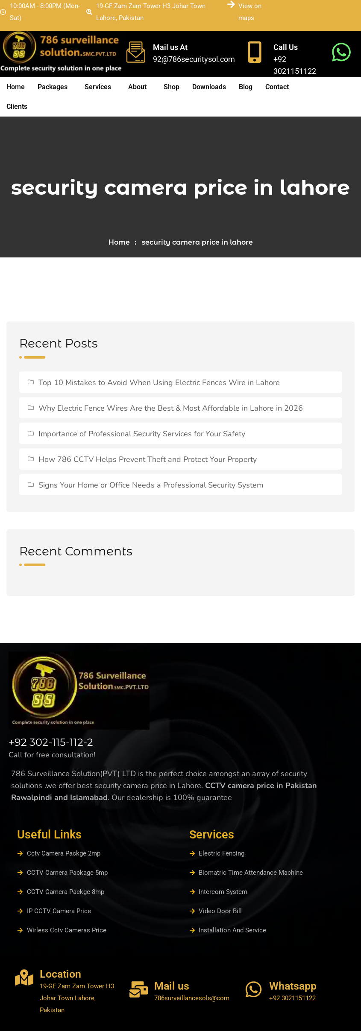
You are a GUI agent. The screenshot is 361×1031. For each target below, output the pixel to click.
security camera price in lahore (197, 242)
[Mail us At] (136, 52)
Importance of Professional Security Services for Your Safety (141, 434)
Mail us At (170, 47)
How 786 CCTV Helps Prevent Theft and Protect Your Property (147, 459)
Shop (171, 87)
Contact (277, 87)
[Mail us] (138, 989)
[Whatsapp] (253, 989)
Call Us (285, 47)
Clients (16, 106)
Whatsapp (293, 986)
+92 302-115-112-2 (51, 742)
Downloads (209, 87)
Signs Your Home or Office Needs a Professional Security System (150, 485)
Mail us (171, 986)
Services (98, 87)
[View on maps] (231, 4)
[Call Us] (254, 52)
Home (15, 87)
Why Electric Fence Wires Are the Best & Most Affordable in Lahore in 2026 (170, 408)
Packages (53, 87)
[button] (54, 87)
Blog (245, 87)
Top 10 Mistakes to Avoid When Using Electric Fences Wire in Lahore (159, 382)
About (137, 87)
